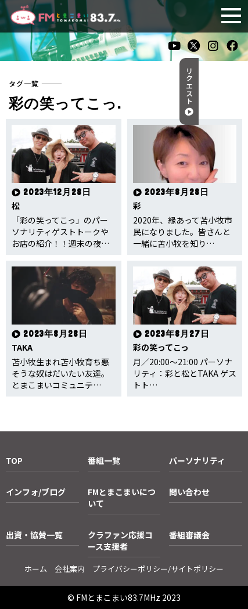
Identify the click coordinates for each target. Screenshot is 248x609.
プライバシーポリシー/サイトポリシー (158, 568)
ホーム (35, 568)
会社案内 (70, 568)
